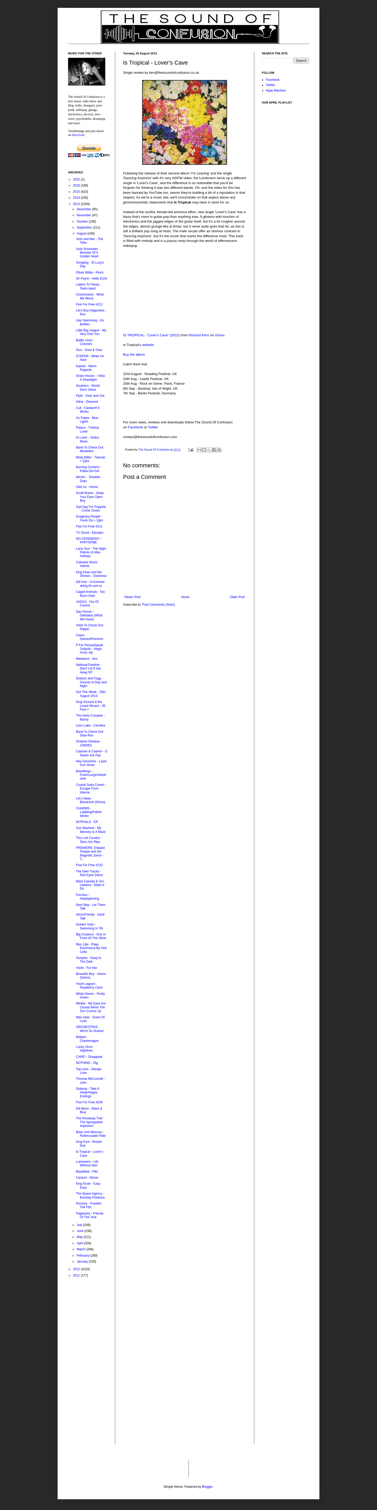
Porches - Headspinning (87, 896)
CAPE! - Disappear (89, 1057)
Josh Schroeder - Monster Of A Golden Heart (88, 252)
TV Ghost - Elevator (89, 533)
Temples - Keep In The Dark (88, 959)
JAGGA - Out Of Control (87, 603)
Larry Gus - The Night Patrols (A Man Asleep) (91, 552)
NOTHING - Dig (87, 1063)
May (80, 1237)
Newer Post (132, 597)
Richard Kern (199, 335)
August (82, 233)
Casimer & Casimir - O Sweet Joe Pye (91, 753)
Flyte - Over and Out (90, 396)
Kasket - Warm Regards (86, 368)
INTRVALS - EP (87, 822)
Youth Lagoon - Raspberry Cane (89, 985)
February (83, 1255)
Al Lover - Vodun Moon (87, 439)
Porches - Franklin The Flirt (88, 1205)
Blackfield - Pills (87, 1171)
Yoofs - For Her (86, 968)
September (85, 227)
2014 (77, 198)
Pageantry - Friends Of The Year (89, 1215)
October (83, 221)
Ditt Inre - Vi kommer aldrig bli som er (90, 583)
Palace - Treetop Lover (87, 429)
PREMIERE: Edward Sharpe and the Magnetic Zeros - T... (90, 853)
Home (185, 597)
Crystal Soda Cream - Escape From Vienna (91, 788)
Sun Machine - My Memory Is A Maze (91, 829)
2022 (77, 179)
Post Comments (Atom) (158, 604)
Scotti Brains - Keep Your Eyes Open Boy (90, 496)
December (84, 209)
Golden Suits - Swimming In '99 (89, 926)
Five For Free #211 (89, 526)
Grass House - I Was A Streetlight (90, 377)
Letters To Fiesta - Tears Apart (88, 286)
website (148, 345)
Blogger (207, 1487)
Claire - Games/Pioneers (89, 637)
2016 (77, 185)
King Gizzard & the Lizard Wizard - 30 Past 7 (90, 705)
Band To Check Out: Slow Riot (90, 733)
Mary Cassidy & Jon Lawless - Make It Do (90, 885)
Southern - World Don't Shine (88, 387)
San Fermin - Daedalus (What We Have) (89, 615)
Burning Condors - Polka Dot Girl (88, 469)
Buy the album (134, 354)
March (81, 1249)
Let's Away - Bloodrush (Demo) (90, 800)
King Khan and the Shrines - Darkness (91, 574)
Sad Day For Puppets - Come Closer (91, 508)
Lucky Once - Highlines (85, 1048)
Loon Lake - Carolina (90, 725)
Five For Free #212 (89, 304)
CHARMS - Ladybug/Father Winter (89, 812)
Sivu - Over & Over (89, 350)
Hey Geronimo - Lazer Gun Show (91, 763)
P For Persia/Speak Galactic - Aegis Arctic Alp (89, 649)
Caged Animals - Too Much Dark (90, 593)
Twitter (153, 427)
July (80, 1225)
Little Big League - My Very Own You (91, 332)
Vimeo (219, 335)
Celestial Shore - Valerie (87, 564)
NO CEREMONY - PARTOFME (89, 540)
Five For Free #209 (89, 1102)
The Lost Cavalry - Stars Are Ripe (89, 839)
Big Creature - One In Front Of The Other (91, 936)
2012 (77, 1269)
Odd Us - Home (87, 487)
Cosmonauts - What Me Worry (90, 296)
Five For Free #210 (89, 865)
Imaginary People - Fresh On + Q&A (89, 518)
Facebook (135, 427)
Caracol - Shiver (87, 1177)
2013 (77, 204)
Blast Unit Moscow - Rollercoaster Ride (91, 1134)
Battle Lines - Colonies (85, 342)
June (80, 1231)
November (84, 215)
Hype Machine (276, 90)
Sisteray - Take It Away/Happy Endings (87, 1092)
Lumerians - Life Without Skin (87, 1163)
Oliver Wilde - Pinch (89, 272)
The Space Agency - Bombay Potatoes (90, 1195)
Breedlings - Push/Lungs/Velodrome (91, 775)
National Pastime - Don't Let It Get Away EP (89, 668)
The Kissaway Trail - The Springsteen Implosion (90, 1122)
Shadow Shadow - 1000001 (88, 743)
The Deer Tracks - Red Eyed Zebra (89, 873)
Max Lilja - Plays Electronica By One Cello (91, 948)
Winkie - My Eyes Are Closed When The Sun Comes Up (91, 1007)
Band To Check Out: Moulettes (90, 449)
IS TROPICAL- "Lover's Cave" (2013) (151, 335)
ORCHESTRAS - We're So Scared (89, 1028)
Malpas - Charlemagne (87, 1038)
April (80, 1243)
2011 (77, 1275)
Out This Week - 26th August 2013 (91, 693)
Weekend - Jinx (86, 659)
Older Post (237, 597)
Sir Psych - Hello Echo (91, 278)
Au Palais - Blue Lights (87, 419)
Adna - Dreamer (87, 402)
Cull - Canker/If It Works (87, 409)
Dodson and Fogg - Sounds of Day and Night (91, 682)
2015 (77, 192)
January (83, 1261)
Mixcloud (78, 135)
